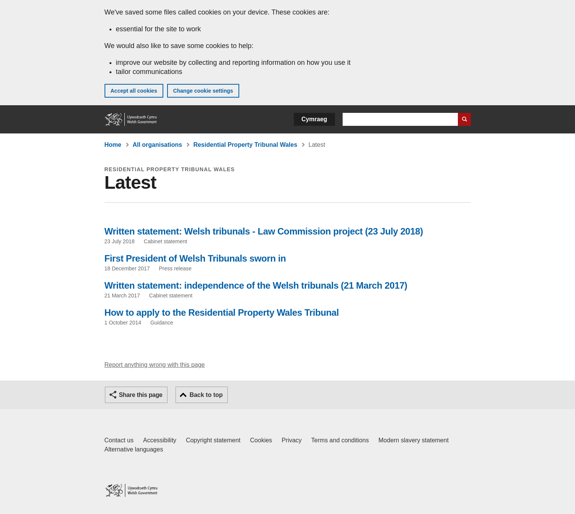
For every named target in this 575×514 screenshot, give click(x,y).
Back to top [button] (206, 395)
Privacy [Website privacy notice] (291, 440)
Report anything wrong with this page (155, 364)
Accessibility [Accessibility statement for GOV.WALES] (159, 440)
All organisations (157, 144)
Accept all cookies (134, 91)
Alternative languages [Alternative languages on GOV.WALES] (134, 449)
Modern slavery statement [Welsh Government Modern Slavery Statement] (414, 440)
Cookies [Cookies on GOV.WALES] (261, 440)
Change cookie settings (203, 91)
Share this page (141, 395)
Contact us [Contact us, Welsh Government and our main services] (119, 440)
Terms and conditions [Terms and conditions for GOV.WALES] (340, 440)
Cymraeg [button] (314, 119)
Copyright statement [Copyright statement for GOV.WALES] (213, 440)
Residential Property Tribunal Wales (245, 144)
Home (113, 144)
